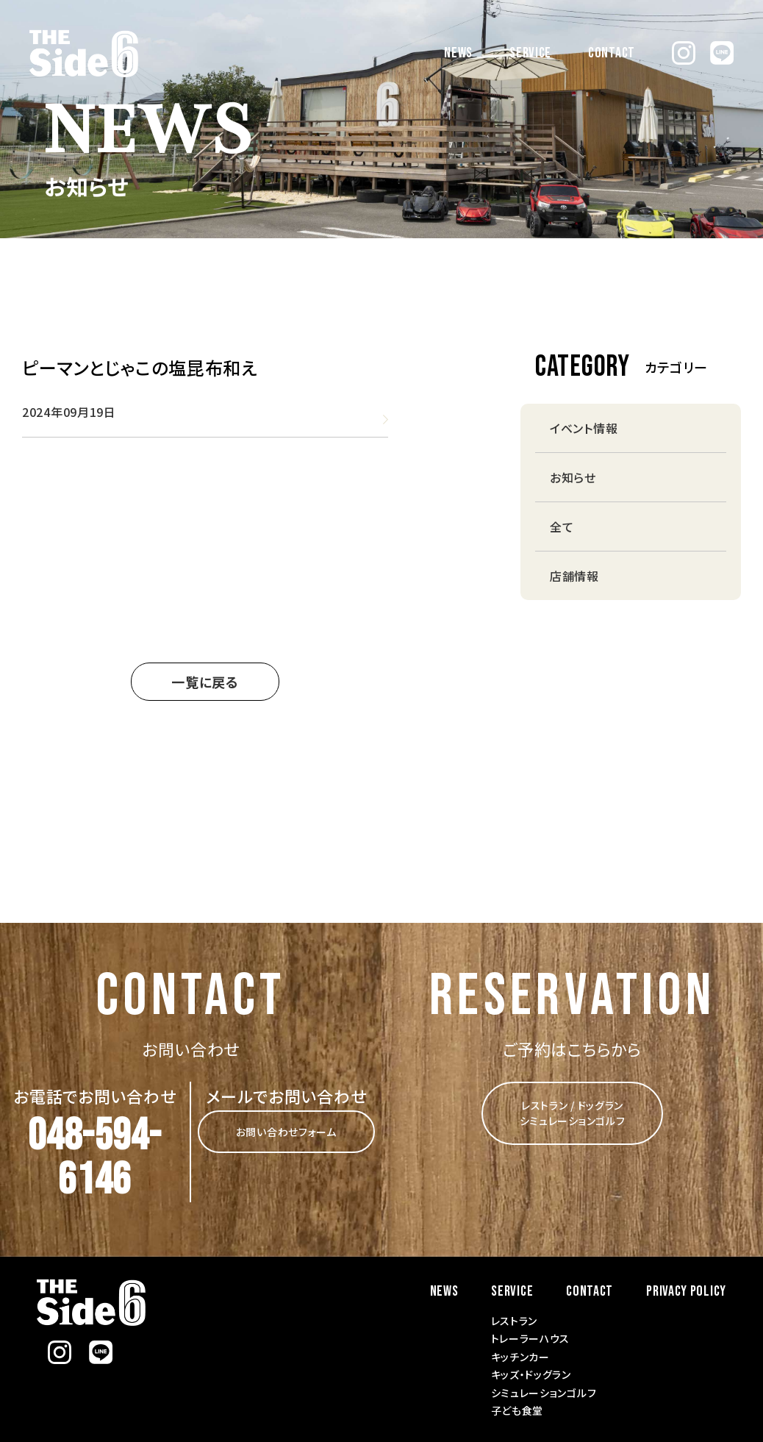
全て (561, 526)
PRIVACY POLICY (686, 1291)
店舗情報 (574, 576)
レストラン (514, 1320)
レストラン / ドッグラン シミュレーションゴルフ (573, 1113)
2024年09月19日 (69, 412)
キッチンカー (520, 1356)
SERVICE (530, 53)
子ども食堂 (517, 1410)
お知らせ (573, 477)
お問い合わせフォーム (286, 1131)
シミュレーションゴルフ (544, 1392)
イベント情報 (583, 428)
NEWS (458, 53)
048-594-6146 (95, 1158)
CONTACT (611, 53)
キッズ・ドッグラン (531, 1374)
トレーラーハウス (530, 1338)
